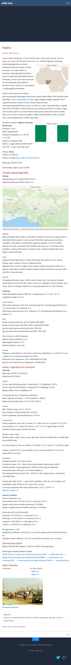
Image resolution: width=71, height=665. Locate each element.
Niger (23, 158)
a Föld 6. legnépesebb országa (22, 99)
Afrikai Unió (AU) (56, 554)
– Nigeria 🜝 (34, 574)
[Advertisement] (35, 24)
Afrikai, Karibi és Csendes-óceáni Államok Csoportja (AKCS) (24, 554)
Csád (28, 158)
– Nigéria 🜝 (34, 571)
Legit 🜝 (42, 487)
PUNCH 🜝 (50, 487)
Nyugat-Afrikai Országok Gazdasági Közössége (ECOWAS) (23, 557)
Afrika (13, 129)
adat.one (7, 3)
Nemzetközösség (62, 560)
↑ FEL (35, 639)
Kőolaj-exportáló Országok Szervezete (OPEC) (35, 560)
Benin (18, 158)
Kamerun (36, 158)
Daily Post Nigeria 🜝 (10, 490)
